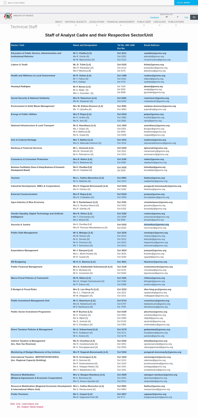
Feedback (154, 17)
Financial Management (121, 23)
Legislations (96, 23)
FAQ (186, 17)
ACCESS (183, 3)
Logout (5, 10)
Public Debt (144, 23)
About (58, 23)
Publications (176, 23)
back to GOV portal (16, 3)
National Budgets (76, 23)
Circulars (159, 23)
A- (178, 17)
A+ (167, 17)
